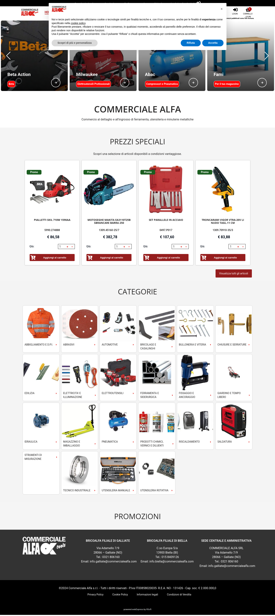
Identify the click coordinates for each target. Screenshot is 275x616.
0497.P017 (166, 231)
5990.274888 (52, 231)
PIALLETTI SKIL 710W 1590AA (52, 221)
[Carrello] (248, 11)
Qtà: (31, 247)
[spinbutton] (62, 247)
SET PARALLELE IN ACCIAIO (166, 221)
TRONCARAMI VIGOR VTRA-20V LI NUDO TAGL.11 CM (223, 222)
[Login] (235, 11)
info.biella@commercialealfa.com (171, 562)
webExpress (137, 610)
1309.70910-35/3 (223, 231)
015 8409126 (170, 558)
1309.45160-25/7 (109, 231)
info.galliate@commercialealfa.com (113, 562)
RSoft (148, 610)
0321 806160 (111, 558)
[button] (8, 56)
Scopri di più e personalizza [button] (75, 42)
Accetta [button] (213, 42)
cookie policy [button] (78, 23)
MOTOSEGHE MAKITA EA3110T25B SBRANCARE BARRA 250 (109, 222)
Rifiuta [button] (191, 42)
